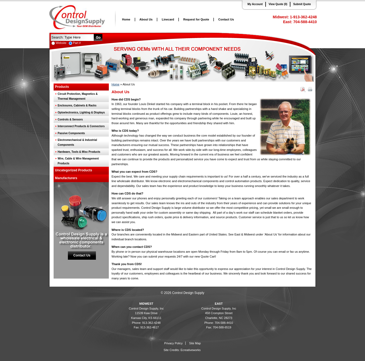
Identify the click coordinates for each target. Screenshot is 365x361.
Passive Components (71, 133)
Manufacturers (66, 178)
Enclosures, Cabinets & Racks (77, 105)
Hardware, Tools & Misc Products (79, 151)
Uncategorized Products (73, 170)
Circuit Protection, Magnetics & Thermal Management (78, 96)
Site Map (195, 343)
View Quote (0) (278, 4)
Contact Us (226, 19)
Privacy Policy (173, 343)
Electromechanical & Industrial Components (77, 142)
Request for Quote (196, 19)
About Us (146, 19)
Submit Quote (302, 4)
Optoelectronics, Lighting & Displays (81, 112)
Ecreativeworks (190, 350)
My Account (255, 4)
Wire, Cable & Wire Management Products (78, 161)
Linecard (168, 19)
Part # (77, 42)
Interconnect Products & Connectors (81, 126)
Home (126, 19)
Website (61, 42)
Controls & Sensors (70, 119)
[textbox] (72, 37)
